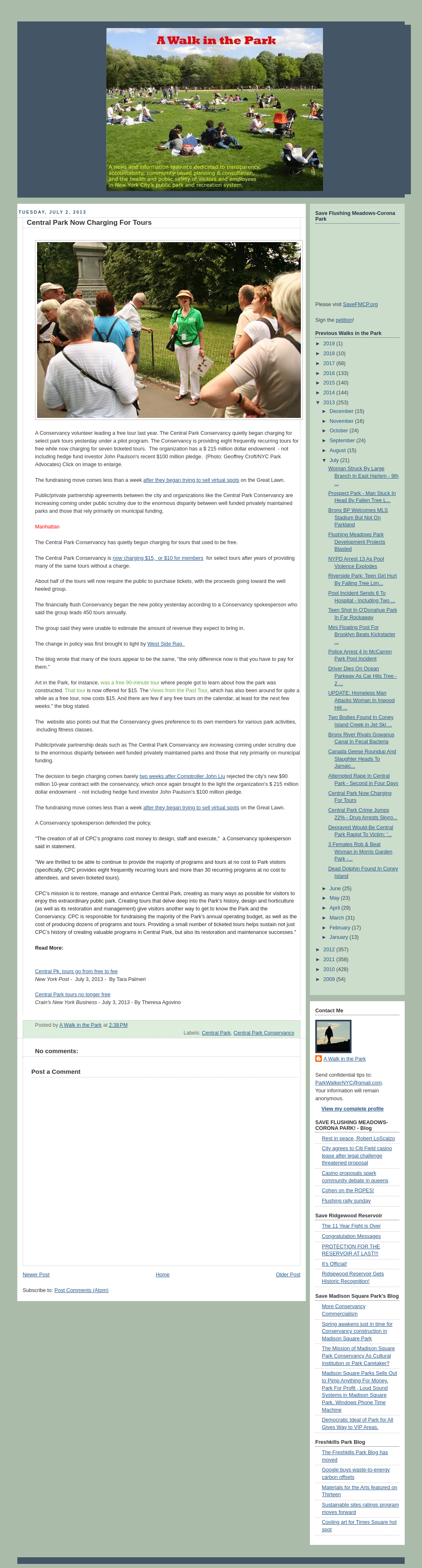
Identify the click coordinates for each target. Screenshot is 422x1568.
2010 (330, 969)
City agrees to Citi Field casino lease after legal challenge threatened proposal (357, 1156)
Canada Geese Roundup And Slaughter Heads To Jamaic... (362, 759)
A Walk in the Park (345, 1059)
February (341, 928)
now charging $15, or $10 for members (158, 558)
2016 (330, 373)
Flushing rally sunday (346, 1201)
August (338, 450)
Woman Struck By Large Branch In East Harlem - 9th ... (363, 476)
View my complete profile (352, 1109)
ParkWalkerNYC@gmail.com (348, 1083)
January (339, 937)
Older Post (288, 1275)
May (335, 898)
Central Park (216, 1033)
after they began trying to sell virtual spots (191, 480)
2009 (330, 979)
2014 (330, 393)
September (343, 440)
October (339, 431)
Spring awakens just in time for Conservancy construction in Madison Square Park (357, 1331)
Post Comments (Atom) (81, 1290)
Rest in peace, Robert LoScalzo (358, 1138)
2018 (330, 353)
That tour (75, 690)
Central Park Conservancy (264, 1033)
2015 (330, 383)
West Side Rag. (166, 644)
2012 (330, 950)
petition (344, 320)
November (342, 421)
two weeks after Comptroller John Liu (182, 776)
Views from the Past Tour (178, 690)
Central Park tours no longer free (72, 994)
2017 (330, 363)
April (336, 908)
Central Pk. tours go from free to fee (76, 971)
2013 (330, 403)
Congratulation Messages (351, 1236)
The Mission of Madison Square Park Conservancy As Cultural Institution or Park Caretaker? (358, 1356)
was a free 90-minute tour (130, 683)
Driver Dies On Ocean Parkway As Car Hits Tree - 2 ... (362, 676)
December (342, 411)
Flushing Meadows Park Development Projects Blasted (356, 542)
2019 (330, 344)
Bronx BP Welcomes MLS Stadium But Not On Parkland (358, 517)
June (336, 888)
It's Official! (334, 1264)
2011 (330, 959)
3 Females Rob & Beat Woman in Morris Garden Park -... (360, 852)
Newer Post (36, 1275)
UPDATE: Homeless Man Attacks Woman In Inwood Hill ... (361, 700)
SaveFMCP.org (360, 304)
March (338, 918)
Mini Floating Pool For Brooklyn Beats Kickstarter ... (362, 635)
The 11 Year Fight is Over (351, 1226)
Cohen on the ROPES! (348, 1190)
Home (163, 1275)
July (335, 460)
